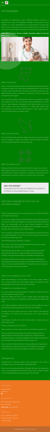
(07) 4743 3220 (13, 407)
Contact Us (4, 391)
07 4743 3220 (7, 404)
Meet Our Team (5, 389)
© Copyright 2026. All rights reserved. (25, 429)
